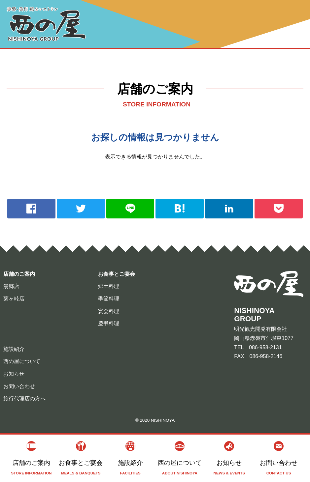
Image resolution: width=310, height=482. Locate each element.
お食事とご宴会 (81, 458)
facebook (31, 208)
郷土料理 (108, 286)
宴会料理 (108, 311)
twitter (81, 208)
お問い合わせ (279, 458)
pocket (279, 208)
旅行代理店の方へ (24, 398)
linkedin (229, 208)
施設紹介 (130, 458)
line (130, 208)
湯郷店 (11, 286)
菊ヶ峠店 (13, 298)
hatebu (179, 208)
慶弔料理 (108, 323)
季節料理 (108, 298)
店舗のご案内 (31, 458)
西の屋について (179, 458)
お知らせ (229, 458)
